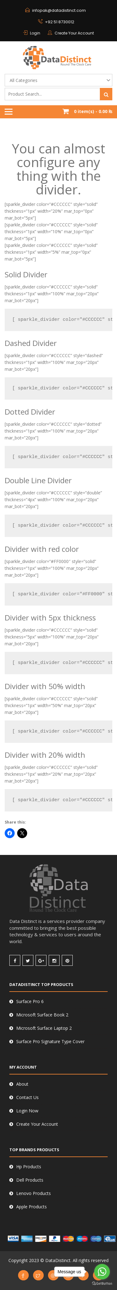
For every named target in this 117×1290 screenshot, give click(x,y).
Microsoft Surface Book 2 (42, 1015)
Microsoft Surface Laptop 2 (44, 1028)
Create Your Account (74, 33)
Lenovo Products (33, 1193)
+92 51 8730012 (59, 22)
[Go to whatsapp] (102, 1271)
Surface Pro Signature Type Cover (50, 1041)
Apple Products (31, 1207)
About (22, 1084)
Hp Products (28, 1167)
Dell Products (29, 1180)
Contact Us (27, 1097)
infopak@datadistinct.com (59, 10)
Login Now (27, 1111)
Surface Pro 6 (30, 1001)
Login (35, 33)
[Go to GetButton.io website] (102, 1284)
